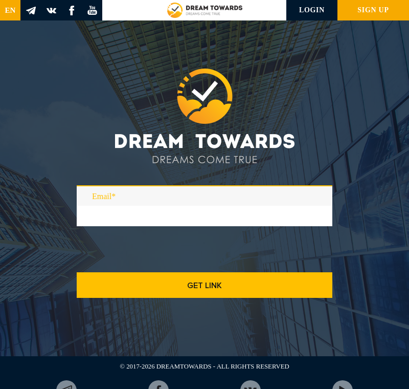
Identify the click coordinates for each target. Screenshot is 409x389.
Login (312, 10)
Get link (204, 285)
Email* (104, 196)
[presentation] (154, 264)
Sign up (373, 10)
